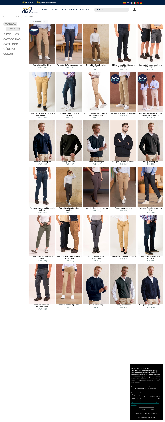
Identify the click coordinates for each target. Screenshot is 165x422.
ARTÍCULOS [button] (11, 34)
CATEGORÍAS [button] (11, 39)
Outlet (63, 10)
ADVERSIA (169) (13, 29)
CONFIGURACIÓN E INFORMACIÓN (146, 417)
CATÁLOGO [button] (10, 44)
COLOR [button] (8, 53)
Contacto (72, 10)
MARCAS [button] (10, 23)
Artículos (53, 10)
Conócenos (84, 10)
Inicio (44, 10)
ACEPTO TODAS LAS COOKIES (146, 413)
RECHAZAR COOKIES (147, 409)
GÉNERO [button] (9, 49)
